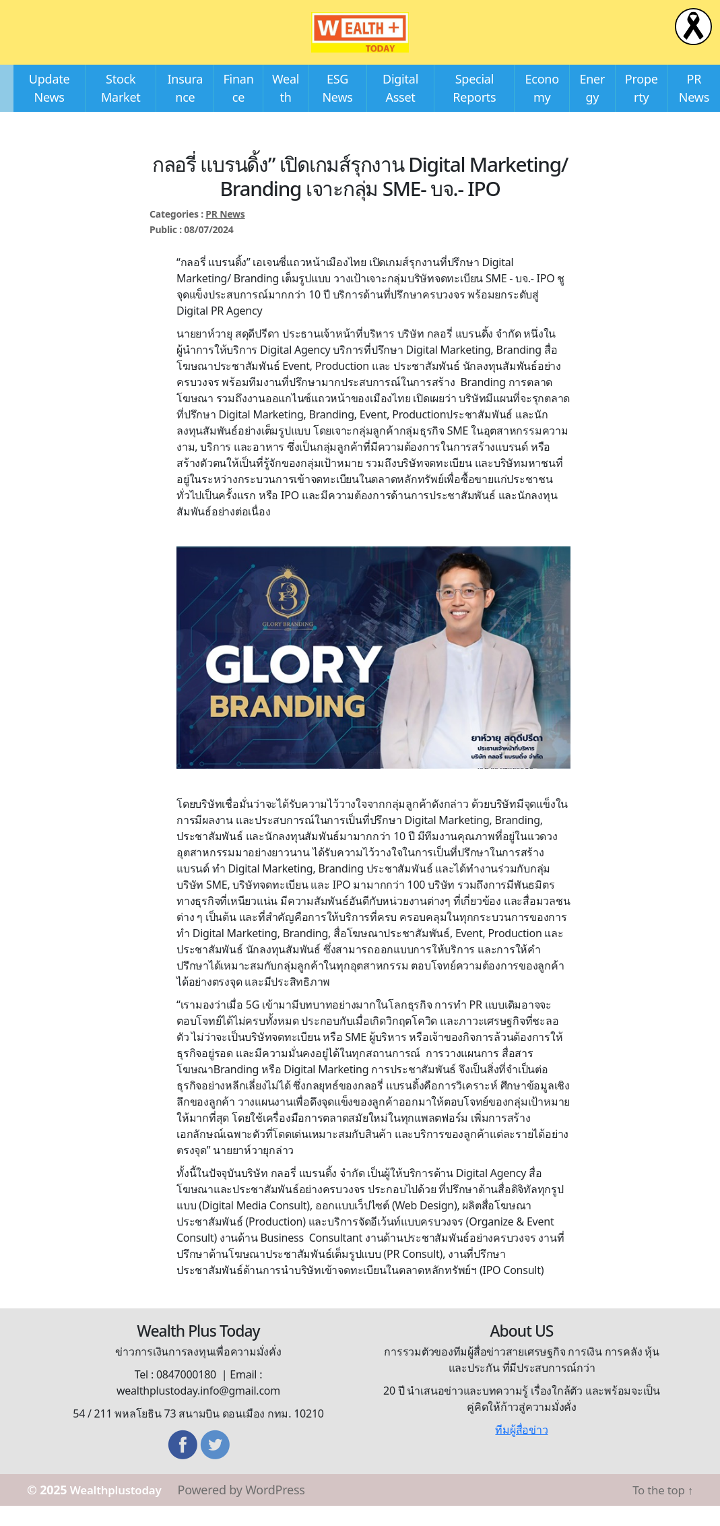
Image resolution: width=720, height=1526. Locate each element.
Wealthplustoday (120, 1510)
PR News (224, 234)
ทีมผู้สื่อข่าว (521, 1449)
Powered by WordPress (250, 1510)
